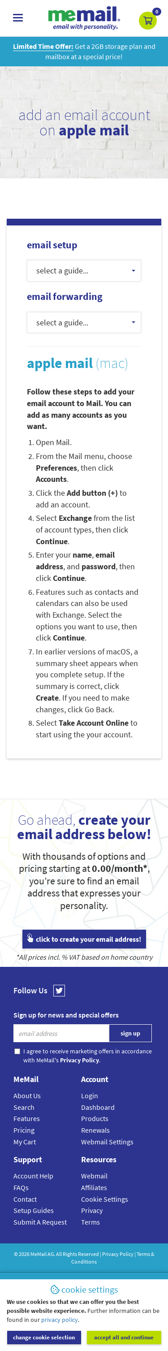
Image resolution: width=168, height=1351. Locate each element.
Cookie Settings (104, 1199)
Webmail (94, 1175)
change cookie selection (44, 1337)
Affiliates (94, 1187)
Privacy (92, 1210)
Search (23, 1107)
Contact (25, 1199)
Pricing (23, 1130)
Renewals (95, 1130)
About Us (27, 1095)
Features (26, 1118)
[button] (148, 21)
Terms (90, 1221)
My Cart (24, 1141)
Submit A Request (40, 1221)
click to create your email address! (84, 939)
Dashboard (98, 1107)
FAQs (21, 1187)
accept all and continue (124, 1337)
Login (89, 1095)
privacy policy (59, 1320)
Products (94, 1118)
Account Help (33, 1175)
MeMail (38, 1254)
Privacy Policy (118, 1254)
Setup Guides (33, 1210)
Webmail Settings (107, 1141)
